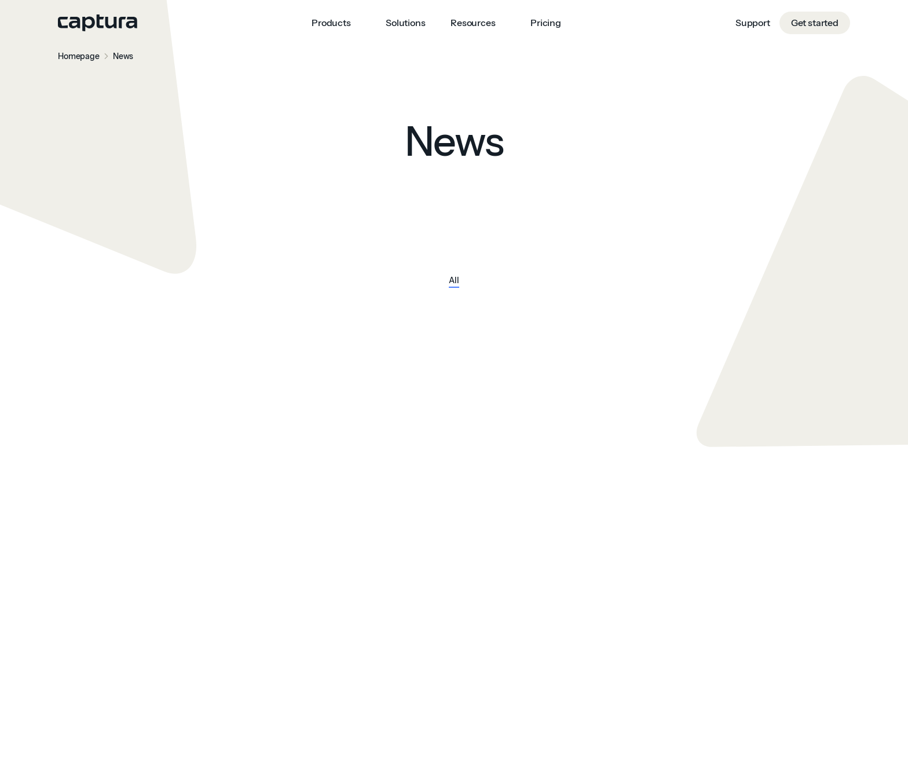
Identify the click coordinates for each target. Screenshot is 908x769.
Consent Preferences (46, 762)
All (454, 281)
